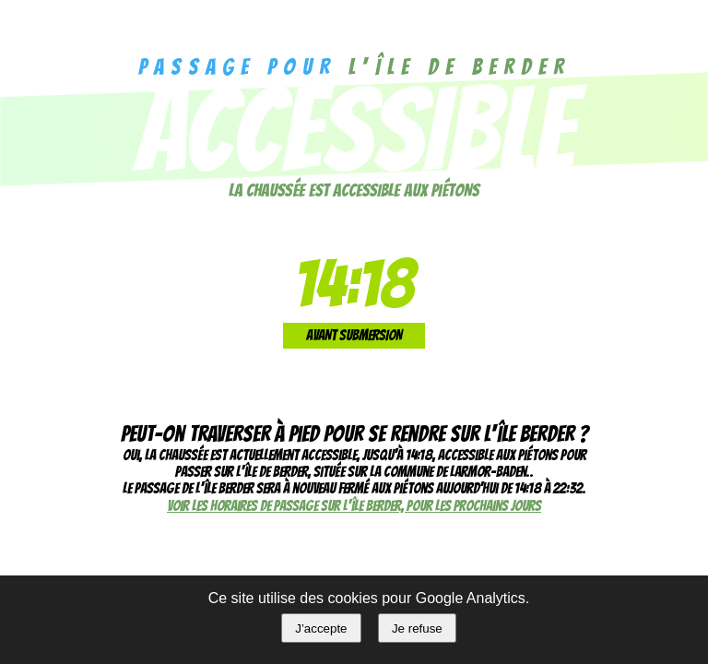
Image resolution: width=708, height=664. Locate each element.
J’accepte (321, 628)
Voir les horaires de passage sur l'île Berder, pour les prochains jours (354, 506)
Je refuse (417, 628)
